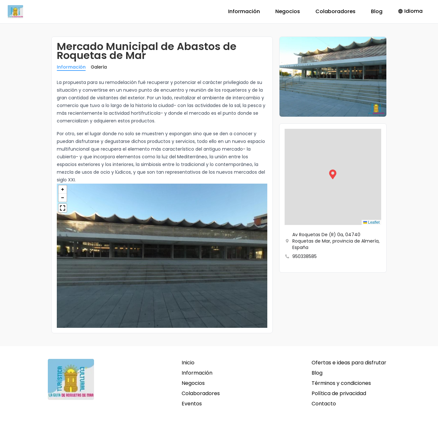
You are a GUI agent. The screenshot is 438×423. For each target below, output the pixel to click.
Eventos (192, 403)
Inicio (188, 362)
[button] (333, 177)
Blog (376, 11)
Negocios (287, 11)
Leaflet (371, 222)
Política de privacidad (339, 393)
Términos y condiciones (341, 383)
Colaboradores (335, 11)
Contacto (324, 403)
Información (244, 11)
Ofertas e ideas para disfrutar (349, 362)
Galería (99, 67)
